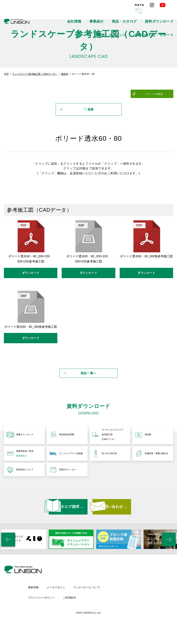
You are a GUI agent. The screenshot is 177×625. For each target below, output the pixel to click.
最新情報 (68, 587)
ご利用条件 (105, 595)
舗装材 (64, 74)
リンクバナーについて (123, 587)
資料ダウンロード (105, 13)
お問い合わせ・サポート (160, 13)
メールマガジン (91, 587)
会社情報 (43, 13)
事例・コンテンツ (131, 13)
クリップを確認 (162, 94)
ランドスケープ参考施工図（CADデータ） (34, 74)
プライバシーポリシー (76, 595)
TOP (6, 74)
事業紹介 (60, 13)
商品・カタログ (79, 13)
